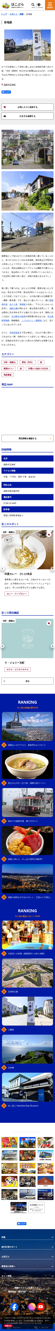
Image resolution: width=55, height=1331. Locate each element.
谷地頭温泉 (14, 332)
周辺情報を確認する (35, 438)
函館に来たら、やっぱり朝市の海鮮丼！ (26, 859)
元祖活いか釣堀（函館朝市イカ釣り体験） (27, 953)
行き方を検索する (20, 116)
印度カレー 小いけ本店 (18, 574)
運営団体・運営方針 (17, 1291)
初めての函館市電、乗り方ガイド (23, 821)
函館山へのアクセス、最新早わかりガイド (27, 745)
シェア (6, 92)
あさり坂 (13, 304)
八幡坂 (11, 1029)
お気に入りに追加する (21, 107)
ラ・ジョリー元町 (14, 662)
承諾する (8, 1326)
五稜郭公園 (13, 991)
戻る (17, 681)
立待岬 (11, 1067)
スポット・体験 (17, 14)
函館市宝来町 (10, 84)
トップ (4, 14)
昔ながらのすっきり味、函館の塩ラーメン (27, 783)
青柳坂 (22, 304)
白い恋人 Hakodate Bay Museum (23, 1105)
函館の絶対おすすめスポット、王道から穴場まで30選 (30, 897)
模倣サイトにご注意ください (28, 1287)
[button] (2, 569)
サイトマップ (35, 1291)
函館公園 (13, 308)
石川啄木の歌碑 (18, 316)
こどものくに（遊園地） (32, 320)
